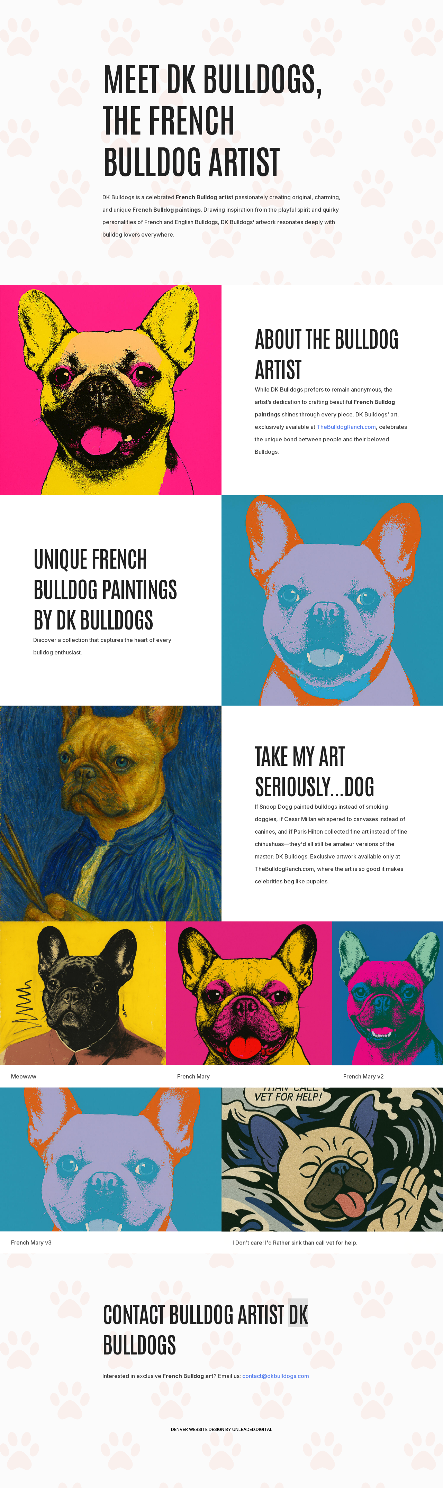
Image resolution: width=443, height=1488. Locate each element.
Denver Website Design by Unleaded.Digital (221, 1429)
